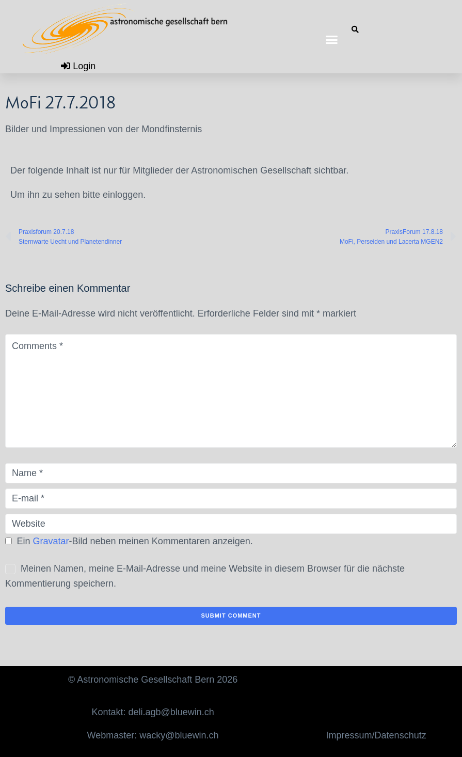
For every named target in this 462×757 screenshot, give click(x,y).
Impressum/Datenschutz (376, 735)
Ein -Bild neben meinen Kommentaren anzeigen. (135, 541)
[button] (332, 40)
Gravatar (51, 541)
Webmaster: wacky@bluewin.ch (153, 735)
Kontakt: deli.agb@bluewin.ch (152, 712)
